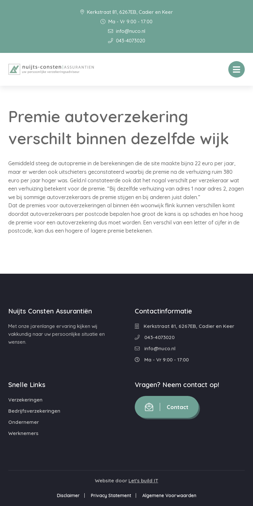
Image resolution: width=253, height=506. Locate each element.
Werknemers (23, 433)
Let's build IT (143, 480)
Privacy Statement (111, 495)
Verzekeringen (25, 400)
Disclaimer (68, 495)
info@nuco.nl (126, 31)
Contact (166, 407)
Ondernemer (23, 422)
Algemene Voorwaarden (169, 495)
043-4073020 (126, 40)
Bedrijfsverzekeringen (34, 411)
